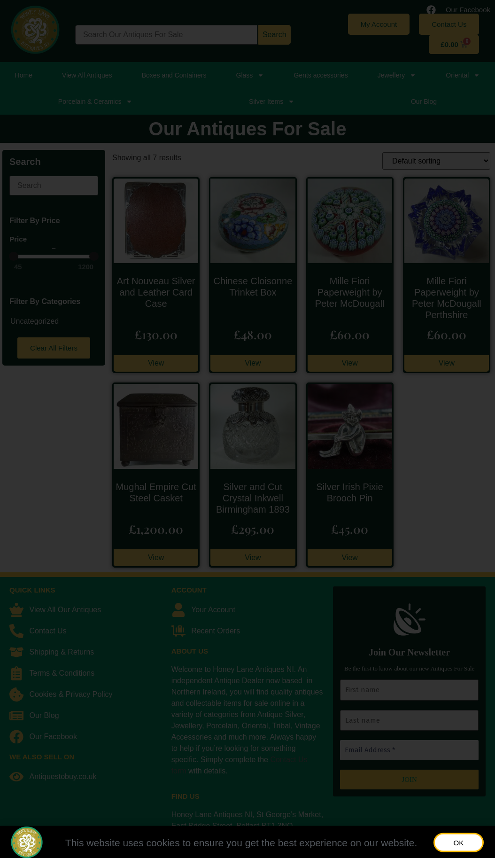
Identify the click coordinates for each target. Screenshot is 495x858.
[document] (247, 429)
